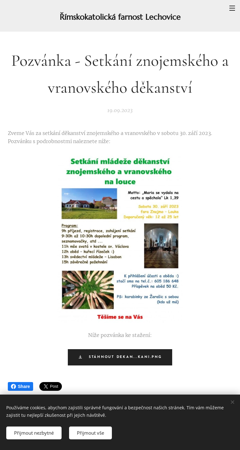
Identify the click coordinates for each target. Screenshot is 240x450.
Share (20, 386)
